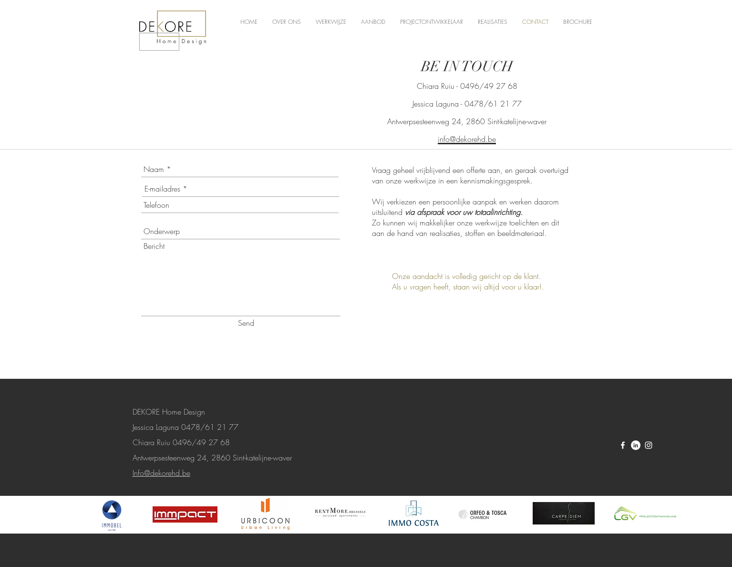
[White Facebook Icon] (623, 445)
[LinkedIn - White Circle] (635, 445)
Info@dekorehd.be (161, 473)
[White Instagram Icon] (648, 445)
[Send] (246, 323)
